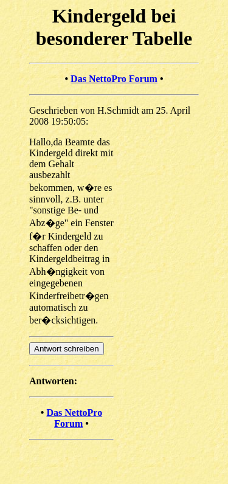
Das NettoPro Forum (114, 79)
